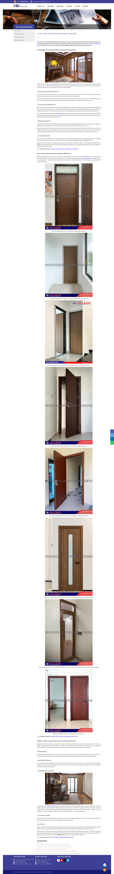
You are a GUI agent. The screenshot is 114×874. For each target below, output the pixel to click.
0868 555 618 (24, 1)
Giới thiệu (50, 6)
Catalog (69, 6)
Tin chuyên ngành (24, 27)
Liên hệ (85, 6)
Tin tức (77, 6)
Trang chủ (40, 6)
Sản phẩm (60, 6)
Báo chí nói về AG (19, 40)
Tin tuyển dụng (19, 37)
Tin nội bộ (17, 30)
